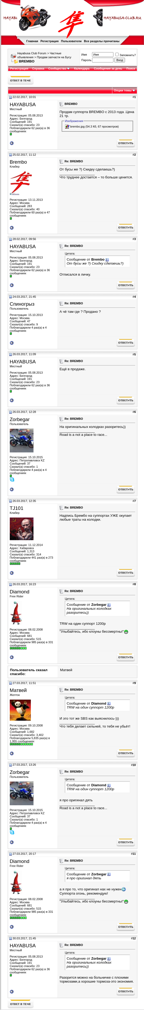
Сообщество (59, 68)
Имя (84, 54)
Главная (32, 41)
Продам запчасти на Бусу (54, 57)
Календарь (82, 68)
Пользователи (71, 41)
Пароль (86, 60)
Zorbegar (20, 419)
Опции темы (123, 90)
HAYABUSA (23, 104)
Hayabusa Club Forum (31, 53)
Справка (38, 68)
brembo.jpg (77, 126)
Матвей (66, 670)
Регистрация (49, 41)
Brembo (18, 162)
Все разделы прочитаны (101, 41)
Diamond (20, 591)
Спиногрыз (22, 304)
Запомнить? (125, 55)
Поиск (130, 68)
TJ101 (16, 508)
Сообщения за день (108, 68)
